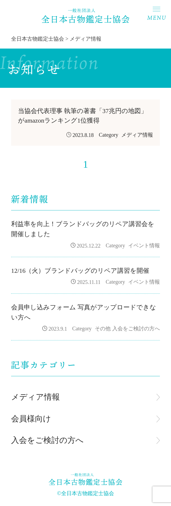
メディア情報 (35, 397)
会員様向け (31, 418)
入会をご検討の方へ (47, 440)
